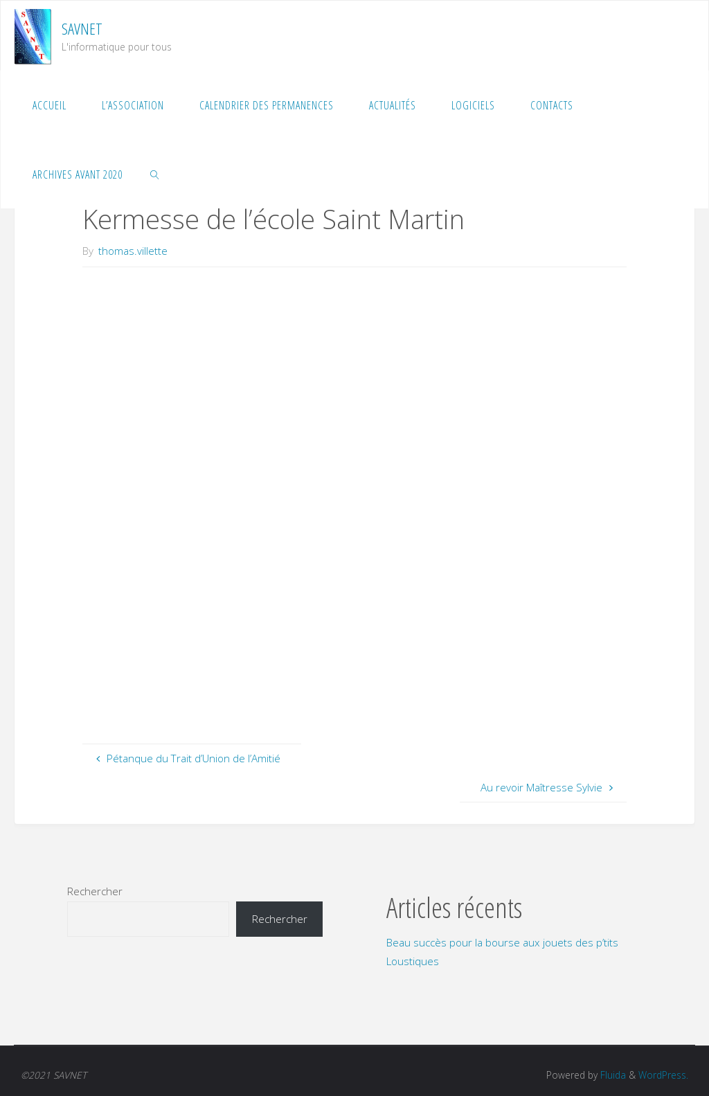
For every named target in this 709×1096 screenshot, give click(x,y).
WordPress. (663, 1074)
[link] (155, 173)
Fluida (612, 1074)
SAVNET (82, 28)
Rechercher (95, 891)
